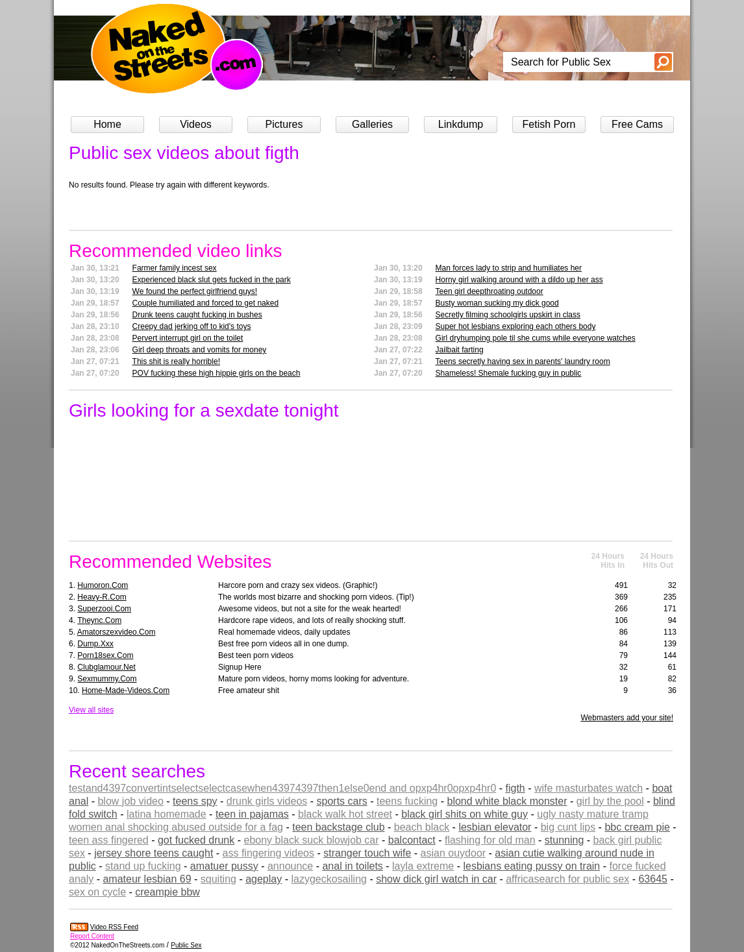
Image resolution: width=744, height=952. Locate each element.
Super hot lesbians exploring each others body (516, 326)
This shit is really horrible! (176, 361)
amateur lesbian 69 (147, 879)
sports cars (342, 801)
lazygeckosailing (329, 879)
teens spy (195, 801)
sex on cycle (97, 891)
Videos (196, 124)
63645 (652, 879)
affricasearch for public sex (567, 879)
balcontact (412, 840)
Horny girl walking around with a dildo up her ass (519, 279)
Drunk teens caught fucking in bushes (197, 314)
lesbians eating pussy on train (531, 866)
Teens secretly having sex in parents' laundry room (523, 361)
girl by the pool (610, 801)
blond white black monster (507, 801)
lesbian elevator (494, 827)
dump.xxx (95, 643)
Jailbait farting (460, 349)
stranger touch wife (367, 853)
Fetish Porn (549, 124)
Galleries (372, 124)
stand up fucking (143, 866)
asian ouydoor (453, 853)
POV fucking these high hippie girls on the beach (216, 373)
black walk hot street (345, 814)
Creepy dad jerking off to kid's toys (191, 326)
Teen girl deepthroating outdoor (489, 291)
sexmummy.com (106, 678)
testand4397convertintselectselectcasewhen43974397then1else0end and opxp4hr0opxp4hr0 (282, 788)
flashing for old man (490, 840)
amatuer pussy (224, 866)
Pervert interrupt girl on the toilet (187, 338)
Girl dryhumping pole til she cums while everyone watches (536, 338)
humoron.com (102, 585)
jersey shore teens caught (153, 853)
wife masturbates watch (588, 788)
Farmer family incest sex (174, 268)
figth (515, 788)
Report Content (92, 936)
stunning (564, 840)
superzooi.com (104, 608)
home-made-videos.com (125, 690)
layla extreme (423, 866)
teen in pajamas (252, 814)
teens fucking (407, 801)
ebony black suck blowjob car (310, 840)
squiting (218, 879)
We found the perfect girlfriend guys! (195, 291)
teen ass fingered (109, 840)
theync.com (99, 620)
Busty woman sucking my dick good (497, 303)
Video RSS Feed (114, 927)
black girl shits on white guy (464, 814)
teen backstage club (338, 827)
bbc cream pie (637, 827)
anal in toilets (352, 866)
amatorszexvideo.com (116, 632)
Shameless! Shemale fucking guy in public (509, 373)
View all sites (91, 709)
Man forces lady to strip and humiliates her (509, 268)
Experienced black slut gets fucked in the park (211, 279)
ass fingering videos (268, 853)
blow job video (130, 801)
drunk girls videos (267, 801)
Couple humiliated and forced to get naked (205, 303)
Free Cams (637, 124)
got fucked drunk (196, 840)
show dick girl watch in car (436, 879)
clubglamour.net (106, 667)
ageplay (263, 879)
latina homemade (166, 814)
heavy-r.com (101, 597)
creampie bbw (167, 891)
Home (107, 124)
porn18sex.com (105, 655)
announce (290, 866)
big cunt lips (568, 827)
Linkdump (460, 124)
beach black (421, 827)
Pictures (284, 124)
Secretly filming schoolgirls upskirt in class (508, 314)
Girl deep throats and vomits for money (199, 349)
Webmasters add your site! (626, 717)
